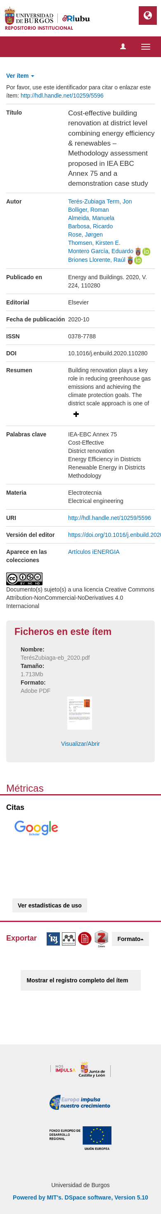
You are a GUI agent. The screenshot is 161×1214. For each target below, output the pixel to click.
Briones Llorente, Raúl (96, 259)
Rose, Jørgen (85, 234)
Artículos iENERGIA (93, 551)
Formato (130, 939)
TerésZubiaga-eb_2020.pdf (55, 657)
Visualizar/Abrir (80, 743)
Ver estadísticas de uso (50, 905)
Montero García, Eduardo (100, 251)
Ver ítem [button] (20, 75)
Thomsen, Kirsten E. (94, 242)
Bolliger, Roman (88, 209)
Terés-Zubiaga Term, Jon (100, 201)
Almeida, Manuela (91, 218)
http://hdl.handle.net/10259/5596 (62, 95)
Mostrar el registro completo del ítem (77, 980)
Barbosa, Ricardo (90, 226)
